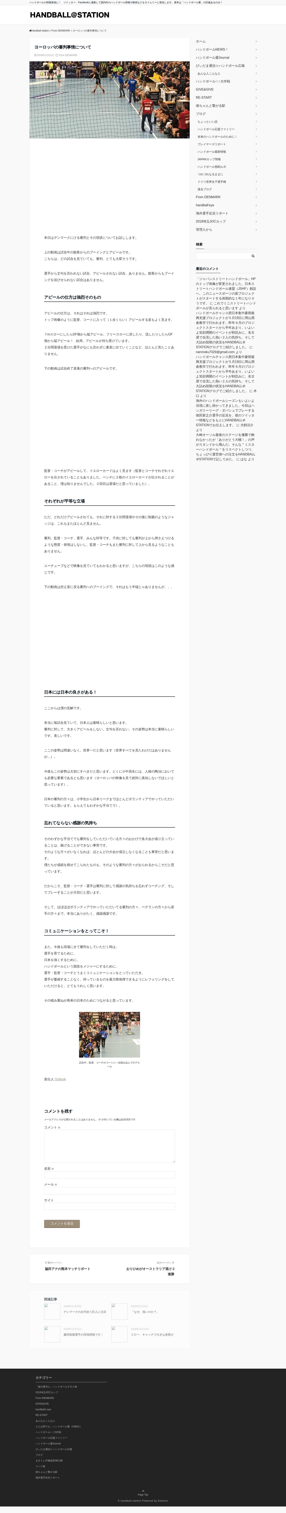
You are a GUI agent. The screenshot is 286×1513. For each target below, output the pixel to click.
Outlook (60, 1079)
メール (50, 1191)
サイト (49, 1206)
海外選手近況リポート (212, 213)
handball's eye (43, 1416)
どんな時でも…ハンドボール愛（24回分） (59, 1433)
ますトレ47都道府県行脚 (49, 1467)
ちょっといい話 (207, 121)
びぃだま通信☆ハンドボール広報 (220, 65)
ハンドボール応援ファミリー (216, 129)
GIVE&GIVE (205, 89)
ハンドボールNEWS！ (212, 49)
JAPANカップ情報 (209, 159)
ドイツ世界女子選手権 (212, 181)
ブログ (201, 114)
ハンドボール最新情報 (212, 151)
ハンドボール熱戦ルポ (212, 166)
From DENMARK (68, 55)
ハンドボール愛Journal (212, 57)
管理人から (204, 229)
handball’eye (205, 205)
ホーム (201, 41)
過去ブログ (205, 189)
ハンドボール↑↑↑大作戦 (213, 81)
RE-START (204, 97)
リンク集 (40, 1472)
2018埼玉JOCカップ (211, 221)
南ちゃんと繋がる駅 (210, 105)
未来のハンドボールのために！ (217, 136)
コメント (52, 1127)
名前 (49, 1175)
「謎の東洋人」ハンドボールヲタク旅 (56, 1393)
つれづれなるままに (210, 174)
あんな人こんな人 (209, 73)
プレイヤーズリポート (212, 144)
